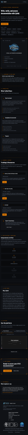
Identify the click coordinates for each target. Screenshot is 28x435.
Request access (14, 351)
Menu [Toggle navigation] (25, 1)
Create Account (7, 370)
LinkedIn (12, 419)
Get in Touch (9, 227)
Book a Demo (4, 23)
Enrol (5, 182)
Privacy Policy (10, 432)
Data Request (17, 432)
